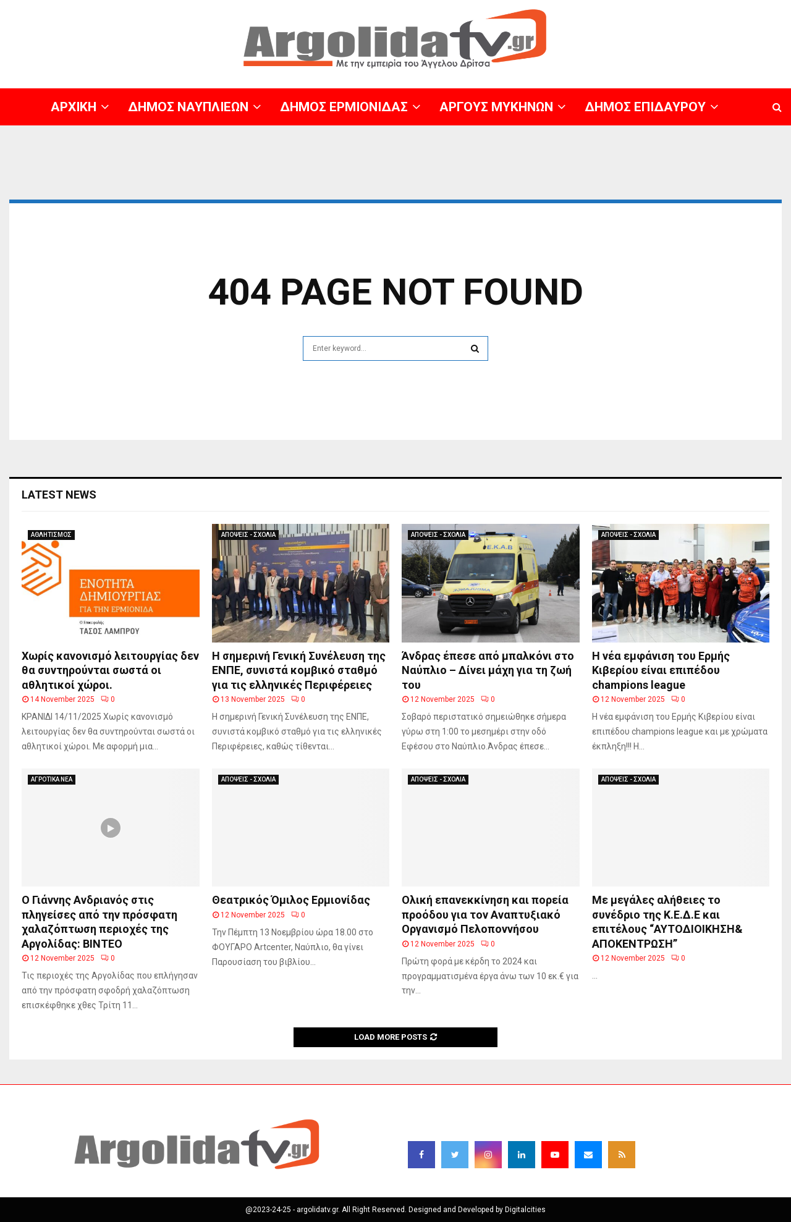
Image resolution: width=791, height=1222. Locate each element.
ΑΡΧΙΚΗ (73, 106)
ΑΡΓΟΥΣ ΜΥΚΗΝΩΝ (496, 106)
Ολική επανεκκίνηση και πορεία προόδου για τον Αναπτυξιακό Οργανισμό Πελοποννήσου (485, 914)
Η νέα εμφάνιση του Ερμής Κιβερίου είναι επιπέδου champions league (661, 670)
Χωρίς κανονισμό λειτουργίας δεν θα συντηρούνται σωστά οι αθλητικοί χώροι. (110, 670)
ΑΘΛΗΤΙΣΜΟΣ (51, 534)
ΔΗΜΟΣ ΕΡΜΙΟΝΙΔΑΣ (344, 106)
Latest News (59, 494)
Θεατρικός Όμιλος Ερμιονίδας (291, 899)
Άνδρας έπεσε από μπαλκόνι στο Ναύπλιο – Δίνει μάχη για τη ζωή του (488, 670)
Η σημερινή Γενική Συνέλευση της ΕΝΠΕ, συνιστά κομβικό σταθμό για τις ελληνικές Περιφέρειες (299, 670)
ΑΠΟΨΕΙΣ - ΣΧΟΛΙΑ (248, 534)
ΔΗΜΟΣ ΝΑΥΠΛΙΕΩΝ (188, 106)
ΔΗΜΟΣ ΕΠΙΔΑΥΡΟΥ (645, 106)
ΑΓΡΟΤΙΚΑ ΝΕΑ (51, 779)
